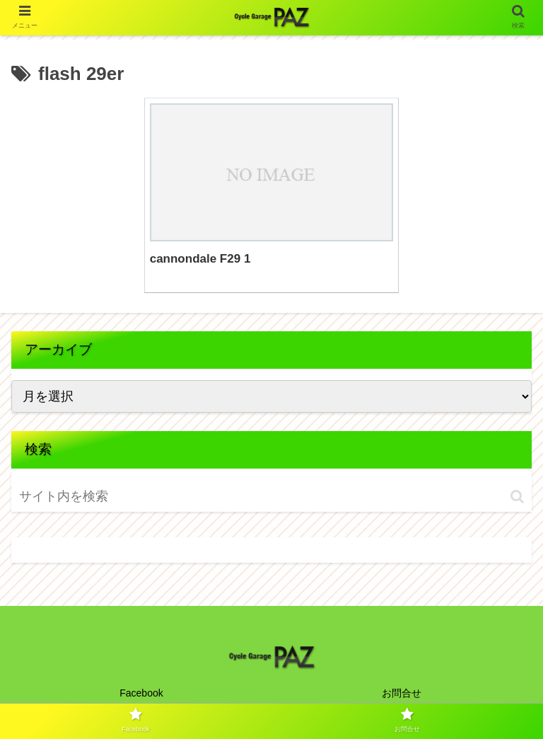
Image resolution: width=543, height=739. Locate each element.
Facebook (141, 693)
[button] (517, 496)
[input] (101, 496)
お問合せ (401, 693)
